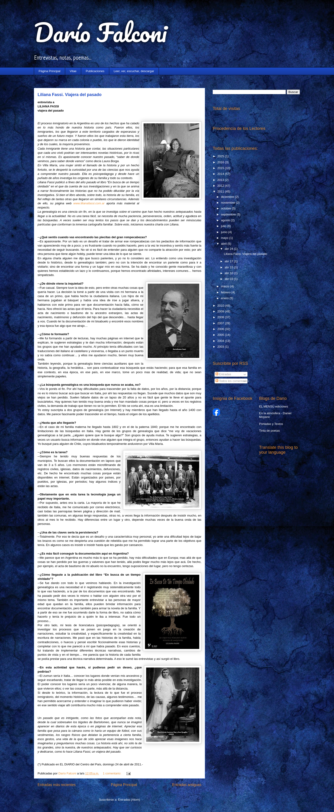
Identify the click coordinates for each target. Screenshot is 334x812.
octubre (226, 208)
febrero (226, 292)
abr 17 (229, 261)
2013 (221, 180)
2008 (221, 317)
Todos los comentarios (232, 381)
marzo (225, 286)
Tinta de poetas (269, 430)
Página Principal (50, 71)
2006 (221, 329)
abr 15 (229, 267)
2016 (221, 162)
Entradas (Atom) (129, 799)
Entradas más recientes (57, 785)
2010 (221, 305)
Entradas (223, 374)
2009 (221, 311)
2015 (221, 168)
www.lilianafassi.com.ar (88, 203)
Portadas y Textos (271, 424)
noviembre (228, 202)
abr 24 (229, 248)
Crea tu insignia (221, 418)
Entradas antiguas (186, 785)
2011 (221, 191)
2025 (221, 156)
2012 (221, 185)
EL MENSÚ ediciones (273, 406)
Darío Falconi (100, 32)
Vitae (73, 71)
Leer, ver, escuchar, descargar (134, 71)
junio (224, 232)
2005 (221, 335)
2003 (221, 346)
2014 (221, 174)
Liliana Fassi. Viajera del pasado (70, 94)
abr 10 (229, 273)
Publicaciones (95, 71)
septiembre (229, 214)
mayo (225, 238)
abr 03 (229, 279)
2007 (221, 323)
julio (224, 226)
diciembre (228, 197)
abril (224, 243)
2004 (221, 341)
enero (225, 298)
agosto (226, 220)
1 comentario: (112, 773)
